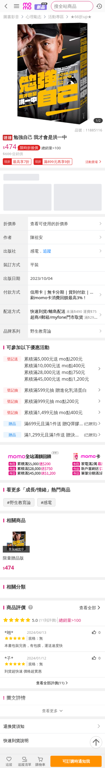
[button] (7, 137)
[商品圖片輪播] (52, 73)
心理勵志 (33, 16)
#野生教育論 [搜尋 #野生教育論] (19, 502)
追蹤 (47, 251)
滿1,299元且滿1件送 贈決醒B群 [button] (53, 435)
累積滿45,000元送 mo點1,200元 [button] (56, 379)
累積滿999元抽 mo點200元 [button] (51, 401)
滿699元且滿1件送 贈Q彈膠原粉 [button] (51, 424)
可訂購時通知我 (76, 761)
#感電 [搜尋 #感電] (46, 502)
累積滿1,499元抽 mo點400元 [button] (53, 412)
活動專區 (56, 16)
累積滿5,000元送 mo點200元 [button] (53, 359)
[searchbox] (72, 6)
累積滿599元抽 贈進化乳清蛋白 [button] (55, 390)
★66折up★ (81, 16)
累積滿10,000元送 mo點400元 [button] (54, 366)
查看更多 (52, 710)
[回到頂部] (96, 742)
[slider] (52, 462)
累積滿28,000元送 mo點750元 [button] (54, 372)
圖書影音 (11, 16)
